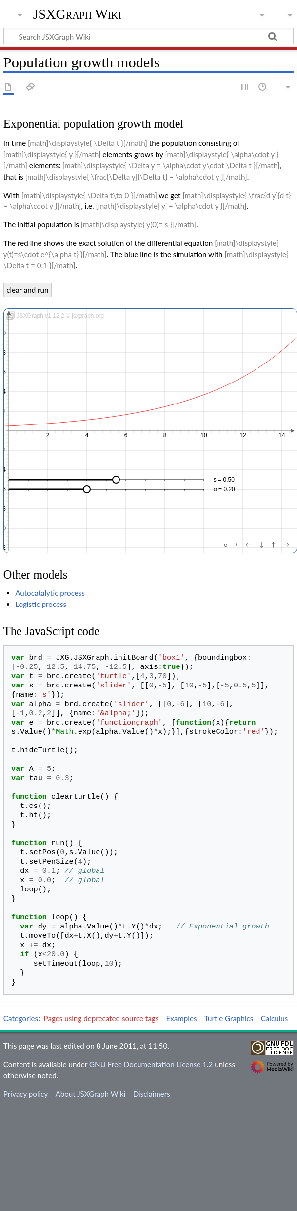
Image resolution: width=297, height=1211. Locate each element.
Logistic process (40, 604)
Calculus (274, 1018)
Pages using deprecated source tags (101, 1018)
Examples (181, 1018)
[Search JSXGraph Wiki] (148, 36)
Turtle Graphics (229, 1018)
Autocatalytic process (50, 592)
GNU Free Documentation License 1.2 (151, 1064)
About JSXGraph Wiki (90, 1094)
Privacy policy (25, 1094)
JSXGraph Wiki (77, 14)
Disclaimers (151, 1094)
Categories (20, 1018)
